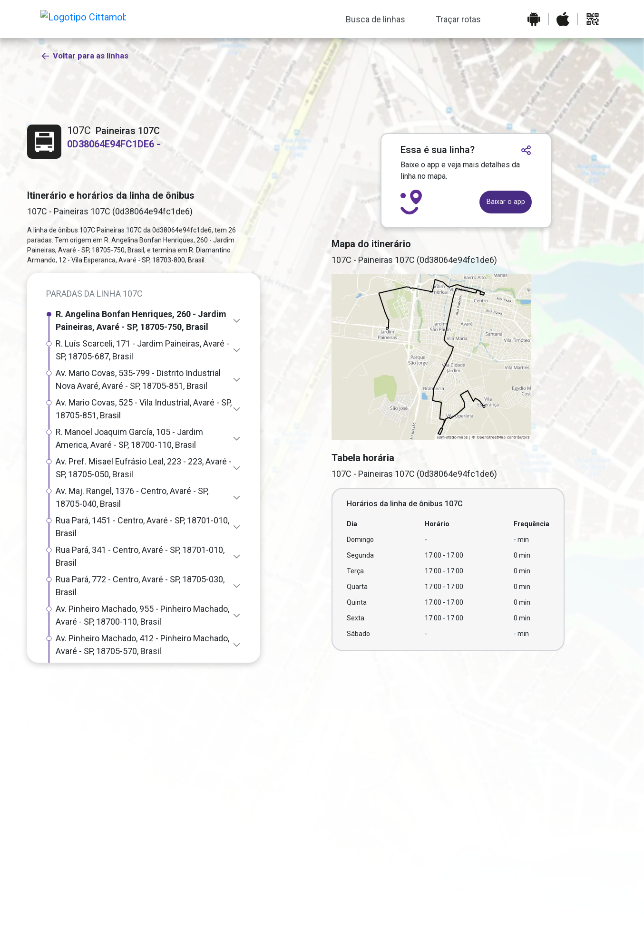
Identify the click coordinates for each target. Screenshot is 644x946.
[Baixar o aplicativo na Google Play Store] (534, 19)
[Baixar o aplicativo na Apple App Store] (563, 19)
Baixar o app (506, 202)
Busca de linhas (375, 19)
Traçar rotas (458, 19)
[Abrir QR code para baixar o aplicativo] (593, 19)
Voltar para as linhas (84, 94)
